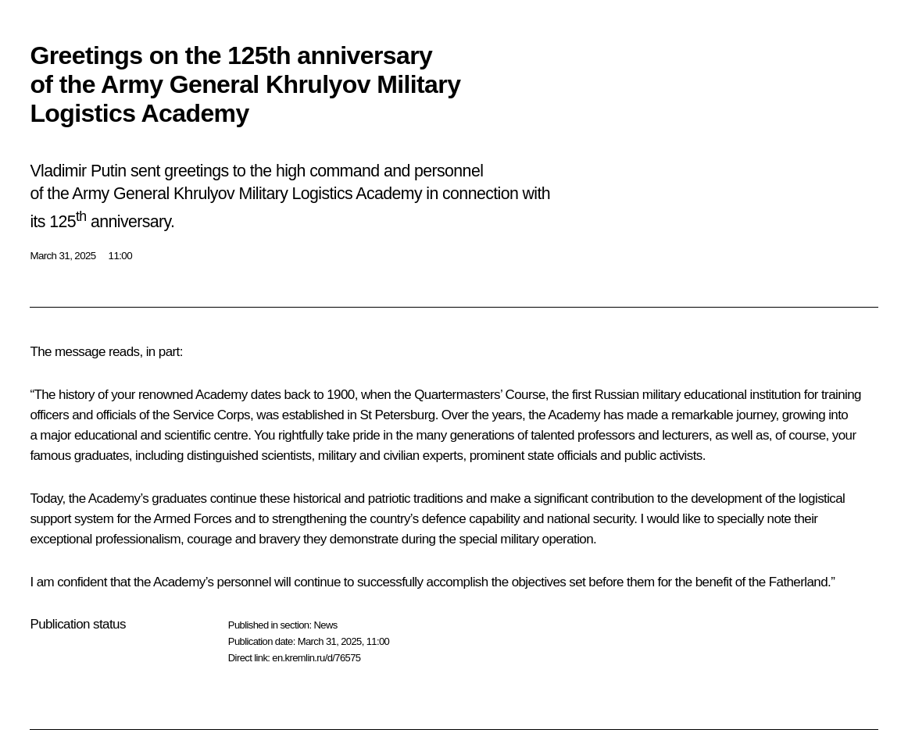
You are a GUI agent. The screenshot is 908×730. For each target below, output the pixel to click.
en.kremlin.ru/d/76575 (316, 658)
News (325, 625)
